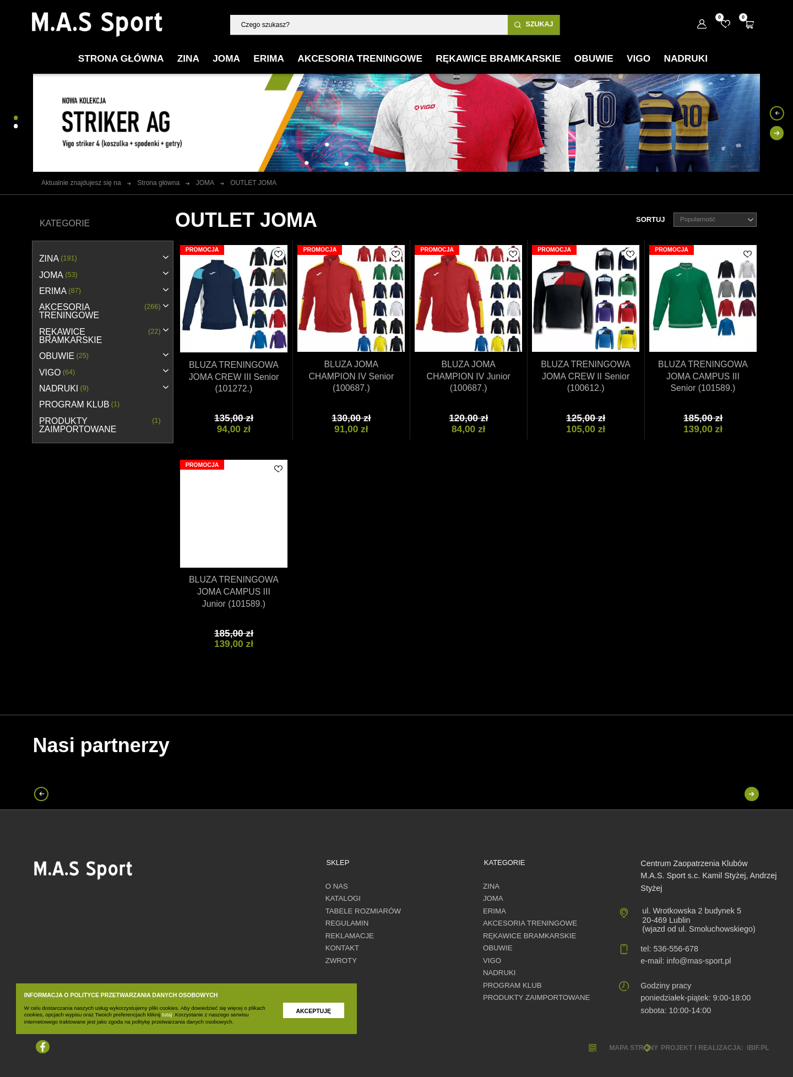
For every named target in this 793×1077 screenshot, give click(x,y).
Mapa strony (633, 1048)
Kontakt (342, 948)
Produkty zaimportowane (100, 425)
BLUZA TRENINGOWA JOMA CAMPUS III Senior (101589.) (703, 376)
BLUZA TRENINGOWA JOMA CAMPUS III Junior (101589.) (234, 591)
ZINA (58, 258)
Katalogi (343, 898)
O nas (336, 886)
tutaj (167, 1014)
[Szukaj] (369, 24)
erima (60, 291)
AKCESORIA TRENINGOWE (100, 311)
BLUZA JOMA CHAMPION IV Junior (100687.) (468, 376)
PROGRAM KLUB (79, 404)
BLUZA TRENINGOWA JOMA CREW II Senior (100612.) (586, 376)
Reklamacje (349, 936)
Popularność (716, 220)
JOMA (58, 275)
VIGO (57, 372)
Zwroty (341, 960)
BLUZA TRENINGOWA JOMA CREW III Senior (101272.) (234, 377)
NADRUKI (64, 388)
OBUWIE (64, 356)
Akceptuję (313, 1011)
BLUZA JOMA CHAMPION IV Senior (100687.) (351, 376)
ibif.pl (758, 1048)
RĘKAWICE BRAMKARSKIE (100, 336)
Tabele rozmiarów (363, 911)
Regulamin (347, 923)
